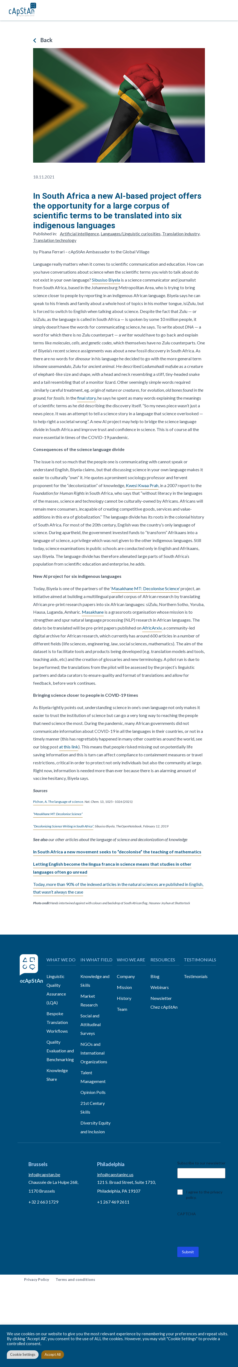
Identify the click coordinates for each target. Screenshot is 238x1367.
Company (126, 976)
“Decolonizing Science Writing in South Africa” (63, 826)
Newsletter (161, 998)
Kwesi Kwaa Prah (142, 485)
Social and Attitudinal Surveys (90, 1024)
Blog (154, 976)
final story (86, 397)
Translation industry (180, 233)
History (124, 998)
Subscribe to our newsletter (201, 1163)
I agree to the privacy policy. (204, 1195)
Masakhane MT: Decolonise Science (145, 588)
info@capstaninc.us (115, 1174)
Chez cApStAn (164, 1006)
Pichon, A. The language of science (58, 802)
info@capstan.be (44, 1174)
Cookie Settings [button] (22, 1354)
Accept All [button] (53, 1354)
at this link (68, 746)
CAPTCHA (186, 1213)
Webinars (159, 987)
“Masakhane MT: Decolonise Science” (58, 814)
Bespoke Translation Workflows (57, 1022)
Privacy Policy (36, 1279)
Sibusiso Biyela (106, 279)
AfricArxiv (152, 627)
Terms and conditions (75, 1279)
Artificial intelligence (79, 233)
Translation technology (54, 240)
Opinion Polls (93, 1092)
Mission (124, 987)
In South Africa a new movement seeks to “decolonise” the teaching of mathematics (117, 851)
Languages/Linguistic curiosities (131, 233)
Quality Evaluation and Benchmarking (60, 1050)
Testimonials (196, 976)
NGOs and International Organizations (93, 1052)
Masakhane (93, 611)
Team (122, 1009)
